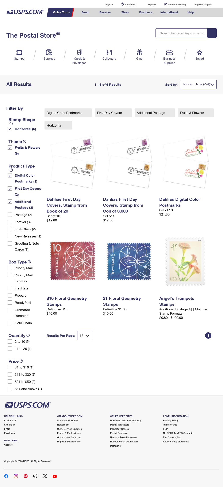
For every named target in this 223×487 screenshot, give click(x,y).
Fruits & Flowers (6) (28, 150)
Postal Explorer (118, 433)
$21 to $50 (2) (25, 381)
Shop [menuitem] (125, 12)
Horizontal (55, 125)
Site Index (9, 424)
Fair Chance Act (171, 437)
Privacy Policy (170, 420)
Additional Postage (151, 112)
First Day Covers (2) (28, 191)
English (105, 4)
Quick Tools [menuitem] (61, 12)
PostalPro (115, 445)
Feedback (9, 433)
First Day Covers (110, 112)
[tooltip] (11, 123)
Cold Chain (23, 323)
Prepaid (20, 295)
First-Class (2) (25, 229)
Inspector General (119, 428)
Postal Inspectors (119, 424)
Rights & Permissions (69, 441)
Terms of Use (170, 424)
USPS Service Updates (69, 428)
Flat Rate (21, 288)
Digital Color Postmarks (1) (26, 178)
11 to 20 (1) (23, 348)
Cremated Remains (22, 313)
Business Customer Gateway (126, 420)
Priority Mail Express (24, 278)
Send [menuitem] (85, 12)
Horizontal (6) (25, 129)
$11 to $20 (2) (25, 374)
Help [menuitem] (191, 12)
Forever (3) (23, 222)
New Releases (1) (28, 236)
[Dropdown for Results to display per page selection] (84, 335)
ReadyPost (23, 302)
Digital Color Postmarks (65, 112)
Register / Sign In (203, 4)
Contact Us (10, 420)
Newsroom (63, 424)
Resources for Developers (124, 441)
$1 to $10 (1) (24, 367)
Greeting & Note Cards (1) (27, 246)
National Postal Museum (123, 437)
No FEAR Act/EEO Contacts (178, 433)
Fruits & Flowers (192, 112)
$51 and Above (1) (28, 389)
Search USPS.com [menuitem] (205, 12)
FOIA (165, 428)
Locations (130, 4)
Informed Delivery (177, 4)
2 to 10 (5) (22, 341)
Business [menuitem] (145, 12)
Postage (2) (23, 215)
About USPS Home (67, 420)
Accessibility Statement (176, 441)
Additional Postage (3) (24, 204)
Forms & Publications (69, 433)
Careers (8, 444)
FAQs (7, 428)
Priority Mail (24, 268)
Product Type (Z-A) (196, 84)
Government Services (68, 437)
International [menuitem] (169, 12)
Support (152, 4)
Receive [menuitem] (105, 12)
